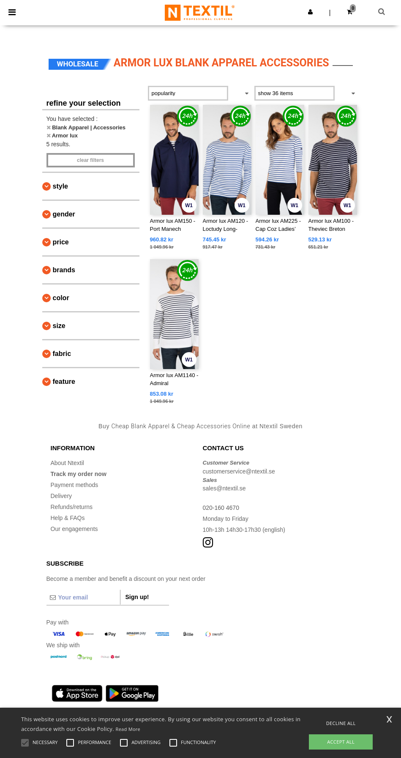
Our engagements (74, 528)
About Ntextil (67, 463)
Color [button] (61, 297)
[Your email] (83, 597)
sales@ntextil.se (224, 488)
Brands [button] (64, 270)
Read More (128, 729)
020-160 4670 (221, 507)
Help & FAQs (68, 517)
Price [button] (61, 242)
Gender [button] (64, 214)
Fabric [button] (62, 353)
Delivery (61, 496)
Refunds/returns (72, 507)
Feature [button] (64, 381)
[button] (310, 11)
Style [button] (60, 186)
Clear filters (90, 160)
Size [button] (59, 325)
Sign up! (137, 597)
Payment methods (74, 485)
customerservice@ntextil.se (239, 471)
